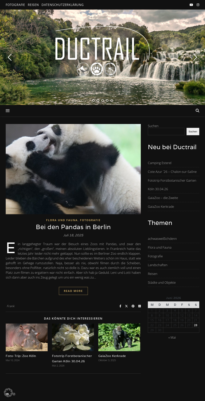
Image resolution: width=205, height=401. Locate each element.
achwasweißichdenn (162, 238)
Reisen (33, 5)
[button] (8, 392)
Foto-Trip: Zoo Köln (21, 356)
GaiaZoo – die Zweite (163, 198)
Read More (73, 291)
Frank (10, 306)
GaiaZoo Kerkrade (112, 356)
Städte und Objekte (162, 282)
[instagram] (198, 5)
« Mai (172, 337)
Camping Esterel (159, 163)
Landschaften (157, 265)
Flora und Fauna (62, 220)
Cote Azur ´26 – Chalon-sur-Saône (172, 171)
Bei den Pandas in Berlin (73, 227)
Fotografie (15, 5)
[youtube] (192, 5)
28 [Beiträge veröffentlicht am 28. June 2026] (195, 325)
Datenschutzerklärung (63, 5)
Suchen (153, 126)
